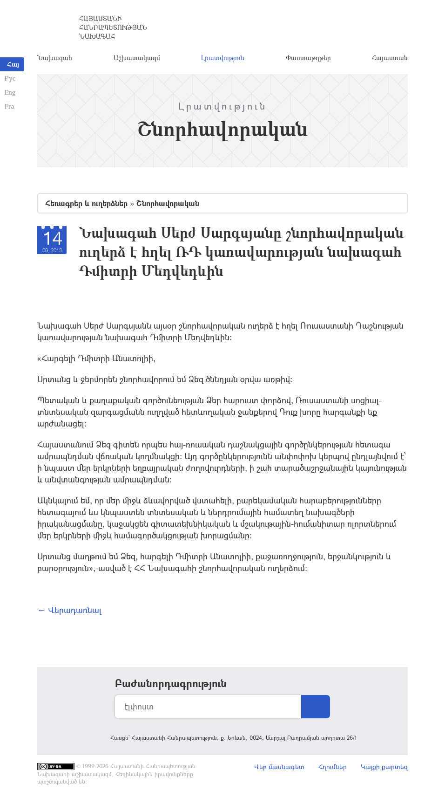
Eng (10, 92)
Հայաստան (390, 58)
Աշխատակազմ (137, 58)
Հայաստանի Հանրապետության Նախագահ (113, 27)
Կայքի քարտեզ (384, 767)
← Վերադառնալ (69, 610)
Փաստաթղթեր (308, 58)
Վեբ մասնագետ (279, 767)
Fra (9, 106)
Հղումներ (332, 767)
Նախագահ (54, 58)
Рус (10, 78)
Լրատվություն (222, 58)
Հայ (13, 64)
